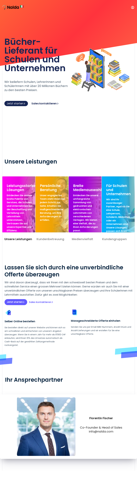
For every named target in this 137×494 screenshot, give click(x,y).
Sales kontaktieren (45, 103)
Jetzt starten (16, 103)
